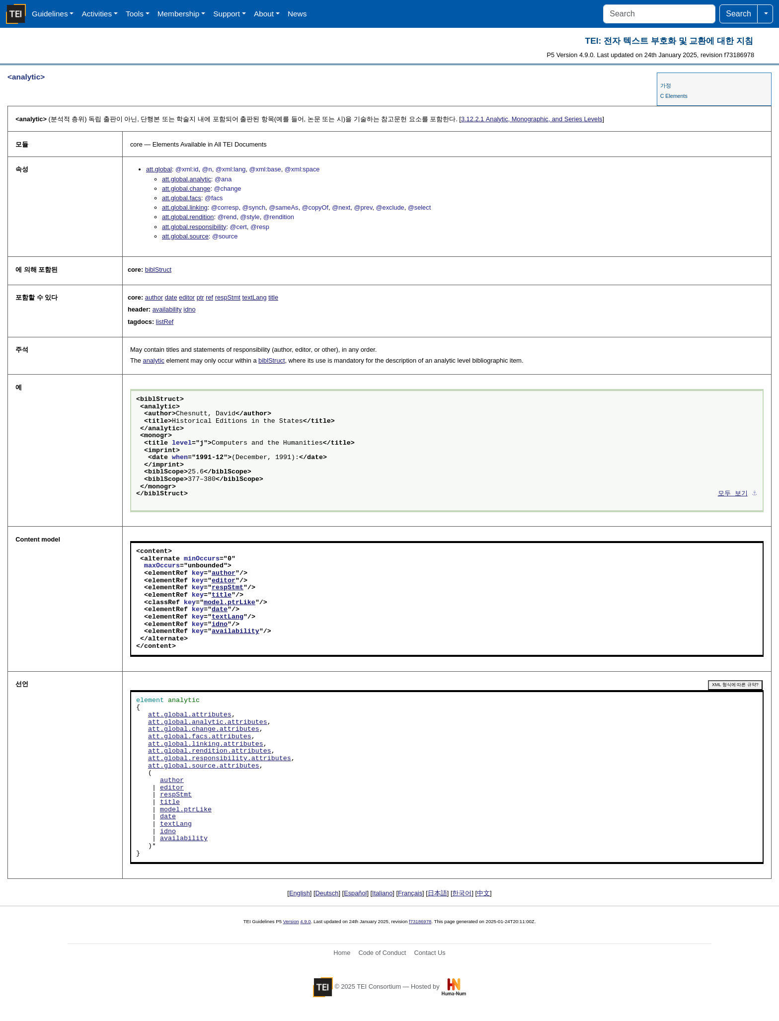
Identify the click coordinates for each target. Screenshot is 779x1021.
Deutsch (327, 893)
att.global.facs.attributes (199, 736)
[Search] (659, 13)
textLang (254, 297)
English (299, 893)
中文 (483, 893)
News (297, 13)
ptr (200, 297)
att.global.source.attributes (203, 766)
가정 (665, 85)
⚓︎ (755, 493)
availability (167, 309)
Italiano (382, 893)
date (171, 297)
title (273, 297)
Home (341, 952)
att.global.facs (181, 198)
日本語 (437, 893)
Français (410, 893)
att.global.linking (185, 207)
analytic (153, 360)
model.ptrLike (229, 602)
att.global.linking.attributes (205, 744)
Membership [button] (178, 13)
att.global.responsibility (194, 227)
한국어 (461, 893)
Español (355, 893)
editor (187, 297)
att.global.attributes (190, 714)
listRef (165, 321)
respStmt (227, 297)
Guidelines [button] (50, 13)
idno (189, 309)
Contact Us (429, 952)
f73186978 (420, 921)
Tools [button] (135, 13)
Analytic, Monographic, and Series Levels (532, 119)
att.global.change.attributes (203, 729)
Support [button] (226, 13)
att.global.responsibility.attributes (219, 758)
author (154, 297)
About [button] (264, 13)
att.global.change (186, 188)
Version (291, 921)
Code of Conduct (382, 952)
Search (738, 13)
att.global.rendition (188, 217)
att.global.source (185, 236)
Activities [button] (96, 13)
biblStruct (158, 269)
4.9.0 (305, 921)
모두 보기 (733, 493)
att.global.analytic (186, 179)
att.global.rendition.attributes (209, 751)
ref (209, 297)
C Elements (674, 96)
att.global (159, 169)
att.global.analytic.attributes (207, 722)
